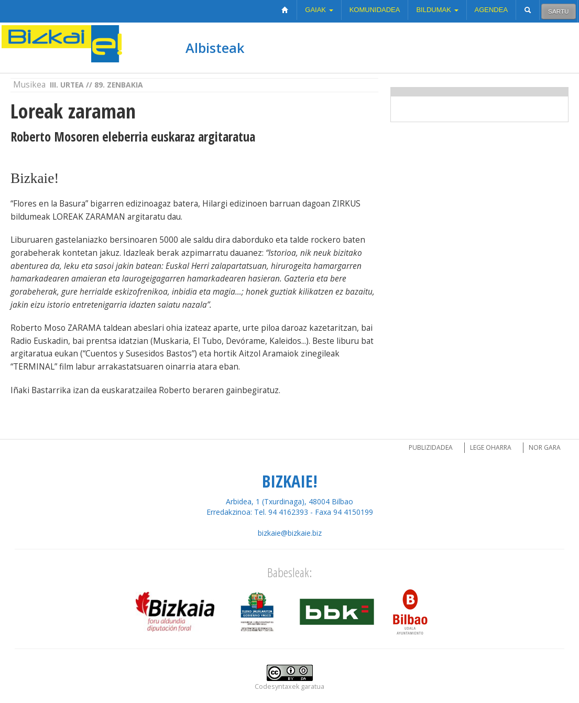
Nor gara (545, 447)
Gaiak (319, 10)
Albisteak (214, 48)
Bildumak (437, 10)
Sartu (558, 11)
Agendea (491, 10)
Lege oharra (490, 447)
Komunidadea (374, 10)
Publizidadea (431, 447)
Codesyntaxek (277, 686)
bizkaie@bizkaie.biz (290, 533)
